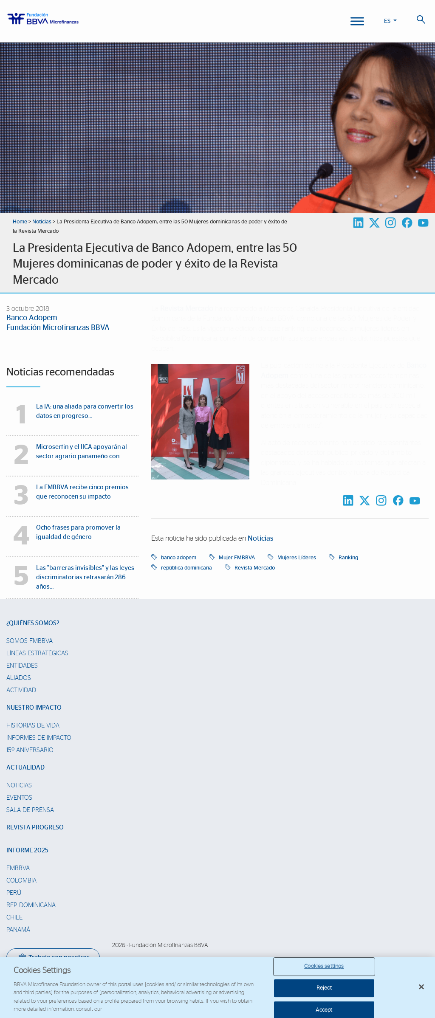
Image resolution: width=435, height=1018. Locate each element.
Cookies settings (324, 971)
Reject (324, 992)
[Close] (421, 991)
